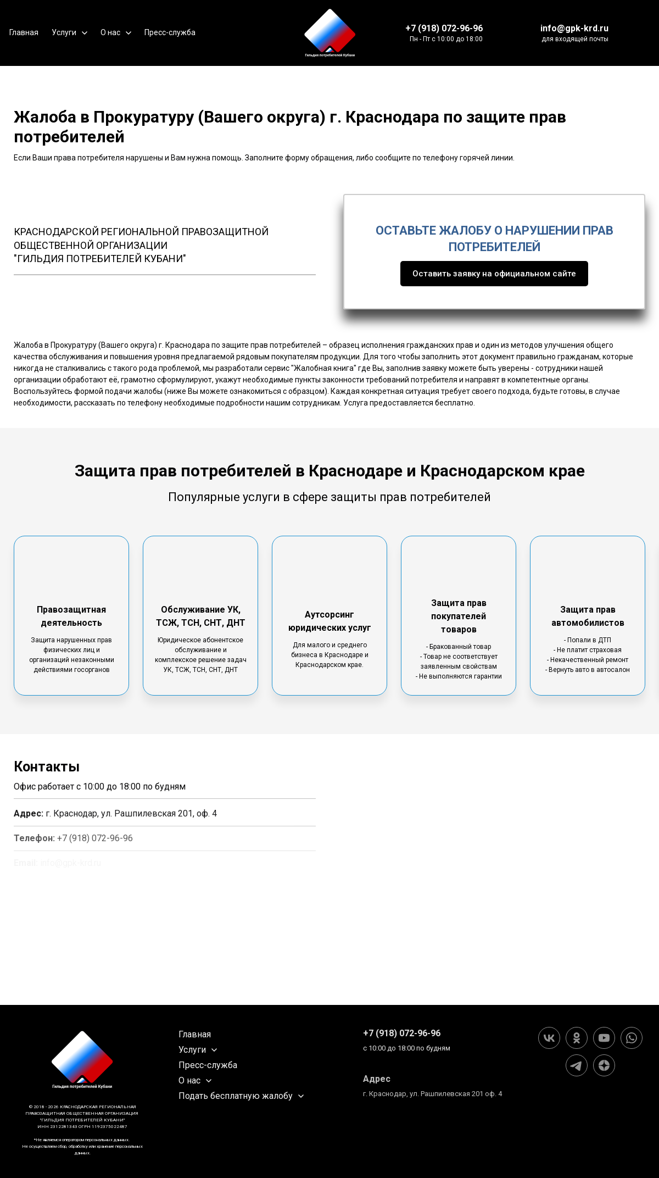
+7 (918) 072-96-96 (444, 28)
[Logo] (330, 32)
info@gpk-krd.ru (574, 28)
